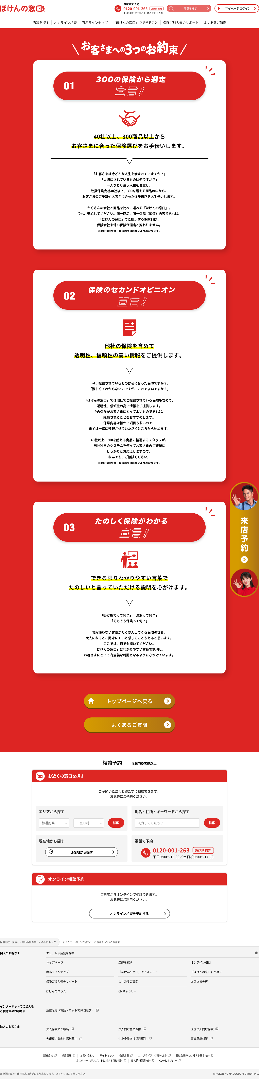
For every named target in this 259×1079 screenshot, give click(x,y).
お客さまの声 (199, 981)
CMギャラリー (127, 991)
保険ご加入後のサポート (181, 23)
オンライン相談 (65, 23)
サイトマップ (107, 1055)
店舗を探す (41, 23)
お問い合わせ (87, 1055)
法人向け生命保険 (132, 1029)
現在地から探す (81, 852)
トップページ (54, 962)
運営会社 (50, 1055)
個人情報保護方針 (142, 1060)
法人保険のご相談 (60, 1029)
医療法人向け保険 (204, 1029)
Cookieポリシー (169, 1060)
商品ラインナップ (95, 23)
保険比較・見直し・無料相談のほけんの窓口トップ (28, 942)
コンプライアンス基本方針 (154, 1055)
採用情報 (68, 1055)
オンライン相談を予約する (138, 913)
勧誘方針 (126, 1055)
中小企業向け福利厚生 (135, 1038)
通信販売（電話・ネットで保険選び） (72, 1010)
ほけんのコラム (56, 991)
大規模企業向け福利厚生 (64, 1038)
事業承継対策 (202, 1038)
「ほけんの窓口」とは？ (206, 972)
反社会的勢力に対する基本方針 (194, 1055)
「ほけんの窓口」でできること (135, 23)
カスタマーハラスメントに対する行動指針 (101, 1060)
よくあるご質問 (215, 23)
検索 (116, 822)
